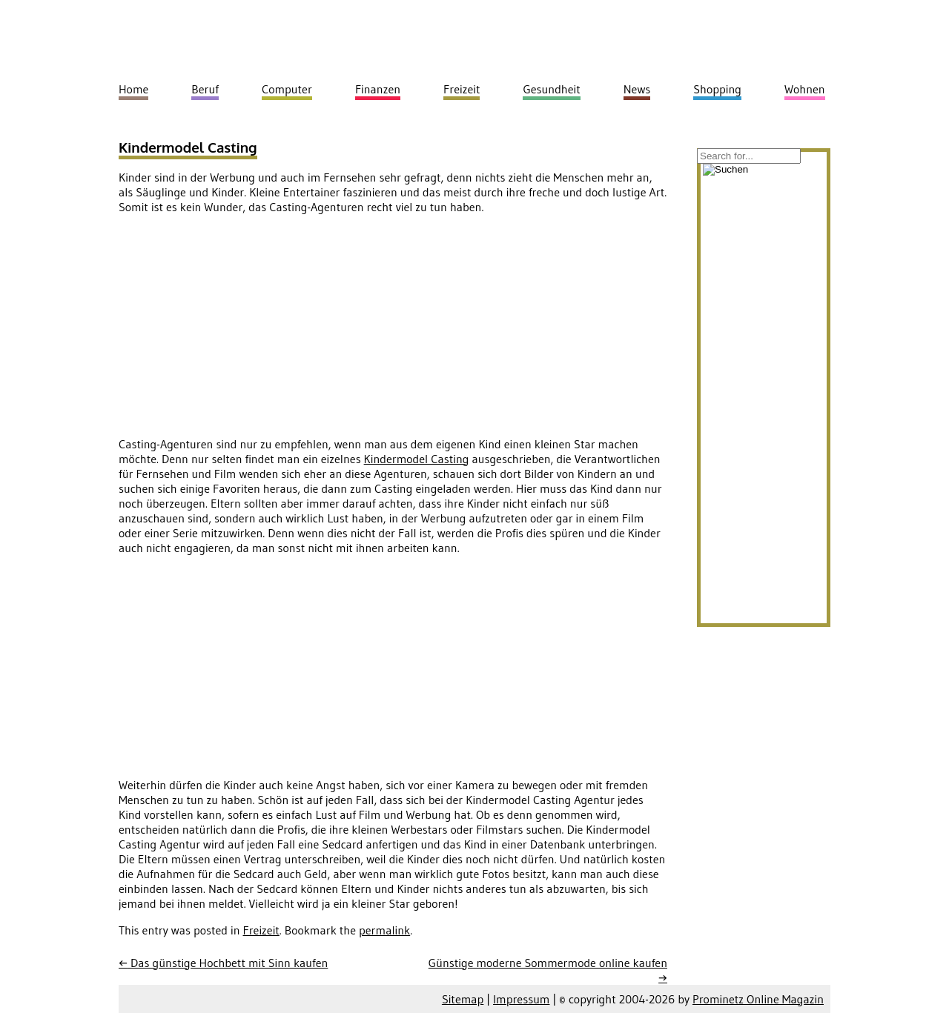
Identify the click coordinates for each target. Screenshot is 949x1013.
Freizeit (261, 930)
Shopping (717, 89)
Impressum (521, 999)
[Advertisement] (243, 330)
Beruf (205, 89)
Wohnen (804, 89)
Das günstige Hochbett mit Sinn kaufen (223, 962)
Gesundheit (551, 89)
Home (133, 89)
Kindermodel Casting (188, 147)
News (637, 89)
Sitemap (462, 999)
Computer (287, 89)
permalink (384, 930)
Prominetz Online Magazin (758, 999)
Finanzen (377, 89)
